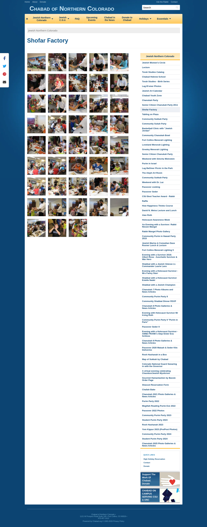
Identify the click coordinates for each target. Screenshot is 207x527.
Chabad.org (97, 521)
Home (27, 2)
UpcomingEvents (91, 18)
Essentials (162, 18)
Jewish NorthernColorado (42, 19)
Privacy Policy (118, 521)
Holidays (143, 18)
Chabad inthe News (109, 18)
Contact (174, 2)
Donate (43, 2)
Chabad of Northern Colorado (106, 8)
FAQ (77, 18)
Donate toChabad (127, 18)
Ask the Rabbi (162, 2)
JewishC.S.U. (62, 18)
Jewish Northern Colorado (43, 30)
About (34, 2)
